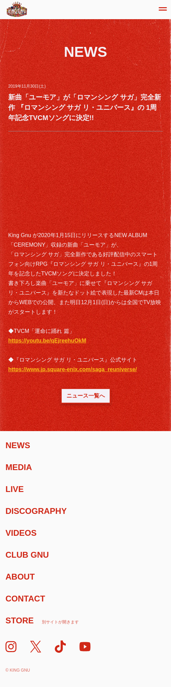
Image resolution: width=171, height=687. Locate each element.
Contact (25, 598)
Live (14, 489)
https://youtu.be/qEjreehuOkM (47, 341)
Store (42, 620)
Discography (36, 511)
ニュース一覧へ (85, 396)
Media (18, 467)
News (17, 445)
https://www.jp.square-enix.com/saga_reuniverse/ (72, 369)
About (20, 576)
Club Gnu (27, 554)
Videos (21, 532)
